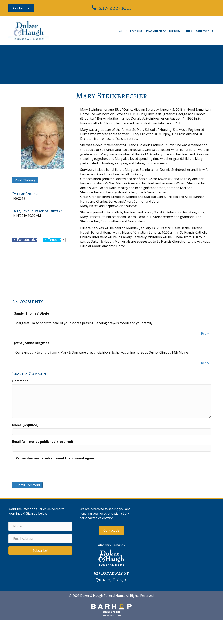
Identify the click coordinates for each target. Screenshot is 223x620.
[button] (164, 31)
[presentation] (38, 472)
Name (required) (25, 425)
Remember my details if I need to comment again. (55, 458)
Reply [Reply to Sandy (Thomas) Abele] (205, 333)
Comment (20, 381)
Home (118, 31)
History (174, 31)
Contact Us (204, 31)
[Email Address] (40, 538)
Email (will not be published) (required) (42, 441)
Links (188, 31)
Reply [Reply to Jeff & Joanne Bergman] (205, 363)
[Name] (40, 526)
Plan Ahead (154, 31)
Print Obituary (25, 180)
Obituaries (134, 31)
